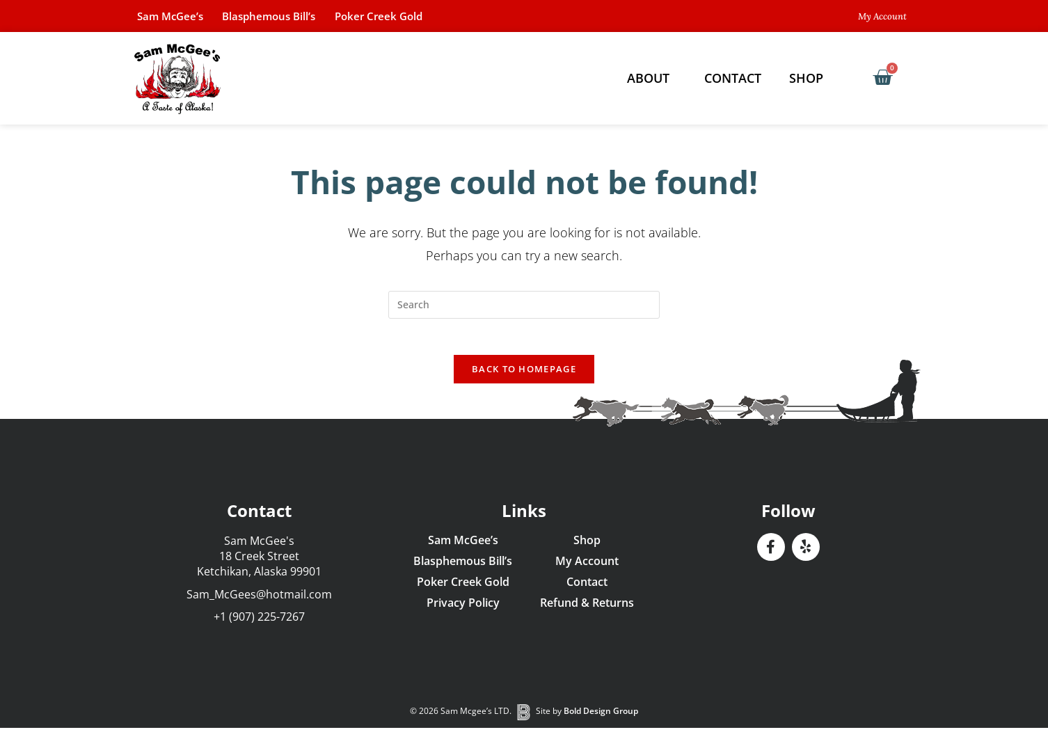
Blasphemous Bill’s (288, 16)
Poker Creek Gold (412, 16)
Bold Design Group (601, 718)
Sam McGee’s (176, 16)
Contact (732, 78)
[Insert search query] (524, 305)
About (651, 78)
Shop (809, 78)
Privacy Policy (463, 609)
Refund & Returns (587, 609)
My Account (587, 567)
